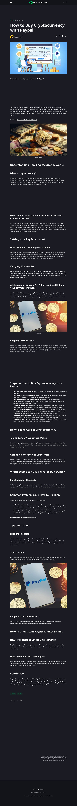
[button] (11, 2)
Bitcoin (58, 485)
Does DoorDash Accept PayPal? (27, 120)
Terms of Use (41, 795)
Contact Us (27, 795)
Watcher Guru (38, 789)
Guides (12, 20)
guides (13, 693)
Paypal (19, 693)
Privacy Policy (49, 795)
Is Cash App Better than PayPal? (27, 517)
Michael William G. (18, 36)
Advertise (34, 795)
